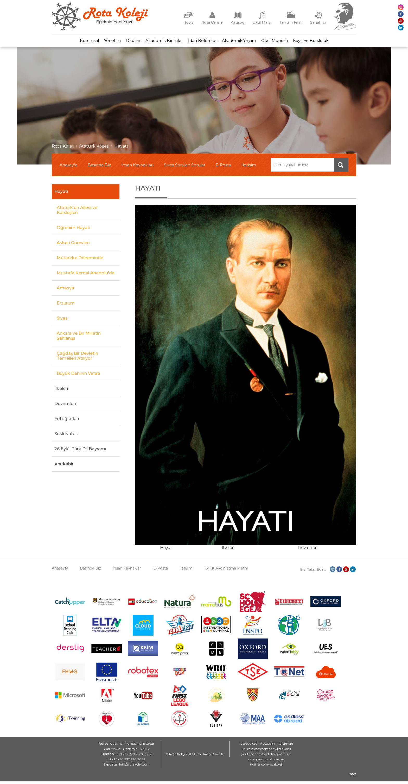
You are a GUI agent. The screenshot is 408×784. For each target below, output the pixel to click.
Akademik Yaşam (247, 41)
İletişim (248, 167)
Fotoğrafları (66, 421)
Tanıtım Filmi (290, 22)
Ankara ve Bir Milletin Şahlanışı (79, 338)
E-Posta (223, 167)
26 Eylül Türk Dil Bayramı (80, 451)
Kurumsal (71, 41)
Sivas (62, 320)
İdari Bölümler (205, 41)
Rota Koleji (63, 148)
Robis (188, 22)
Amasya (65, 290)
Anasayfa (68, 167)
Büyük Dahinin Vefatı (78, 376)
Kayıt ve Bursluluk (329, 41)
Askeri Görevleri (73, 245)
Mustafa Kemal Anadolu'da (85, 275)
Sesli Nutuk (66, 436)
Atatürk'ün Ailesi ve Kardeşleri (77, 213)
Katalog (238, 22)
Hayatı (121, 148)
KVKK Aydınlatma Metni (226, 570)
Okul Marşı (261, 22)
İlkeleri (61, 391)
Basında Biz (99, 167)
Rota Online (212, 22)
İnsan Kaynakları (137, 167)
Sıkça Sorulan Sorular (184, 167)
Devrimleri (65, 406)
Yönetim (99, 41)
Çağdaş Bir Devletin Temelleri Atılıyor (77, 358)
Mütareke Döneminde (80, 260)
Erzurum (66, 305)
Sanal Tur (318, 22)
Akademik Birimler (161, 41)
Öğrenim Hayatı (73, 230)
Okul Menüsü (287, 41)
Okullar (125, 41)
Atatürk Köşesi (94, 148)
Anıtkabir (64, 466)
